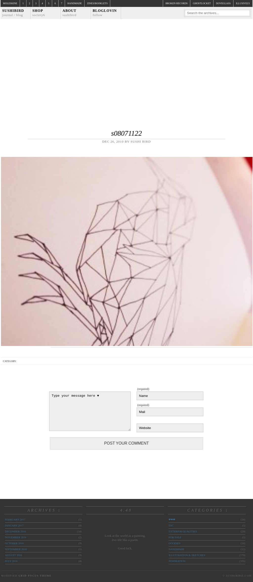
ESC (171, 525)
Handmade (74, 3)
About (70, 13)
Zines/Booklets (97, 3)
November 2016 (15, 537)
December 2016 (15, 531)
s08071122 (126, 133)
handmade (176, 549)
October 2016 (14, 543)
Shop (38, 13)
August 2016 (13, 555)
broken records (177, 3)
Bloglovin (105, 13)
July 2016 (11, 561)
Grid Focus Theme (34, 575)
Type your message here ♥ (90, 411)
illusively (243, 3)
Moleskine (10, 3)
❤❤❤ (172, 519)
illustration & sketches (187, 555)
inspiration (177, 561)
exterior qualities (183, 531)
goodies (174, 543)
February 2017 (15, 519)
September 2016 (16, 549)
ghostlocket (202, 3)
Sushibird (13, 13)
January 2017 (14, 525)
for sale (175, 537)
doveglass (223, 3)
